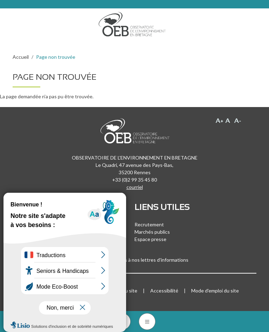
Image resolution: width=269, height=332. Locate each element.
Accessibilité (164, 291)
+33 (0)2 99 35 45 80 (134, 180)
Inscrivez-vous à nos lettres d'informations (134, 260)
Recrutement (149, 224)
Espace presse (150, 239)
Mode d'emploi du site (215, 291)
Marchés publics (152, 232)
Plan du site (124, 291)
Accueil (21, 57)
